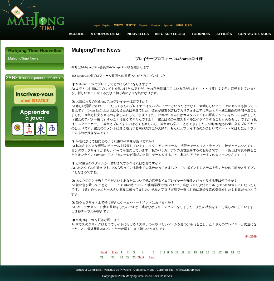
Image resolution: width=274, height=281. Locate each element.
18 (226, 252)
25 (133, 257)
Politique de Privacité (117, 269)
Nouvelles (138, 34)
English (106, 25)
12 (188, 252)
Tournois (201, 34)
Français (155, 25)
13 (195, 252)
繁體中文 (131, 25)
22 (113, 257)
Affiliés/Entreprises (188, 269)
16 (213, 252)
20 (238, 252)
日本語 (179, 25)
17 (220, 252)
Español (143, 25)
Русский (168, 25)
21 (101, 257)
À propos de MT (106, 34)
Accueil (76, 34)
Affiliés (224, 34)
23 (121, 257)
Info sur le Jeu (170, 34)
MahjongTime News (23, 58)
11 (183, 252)
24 (127, 257)
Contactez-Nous (143, 269)
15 (207, 252)
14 (201, 252)
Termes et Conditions (87, 269)
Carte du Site (164, 269)
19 (232, 252)
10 (176, 252)
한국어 (188, 25)
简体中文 (118, 25)
